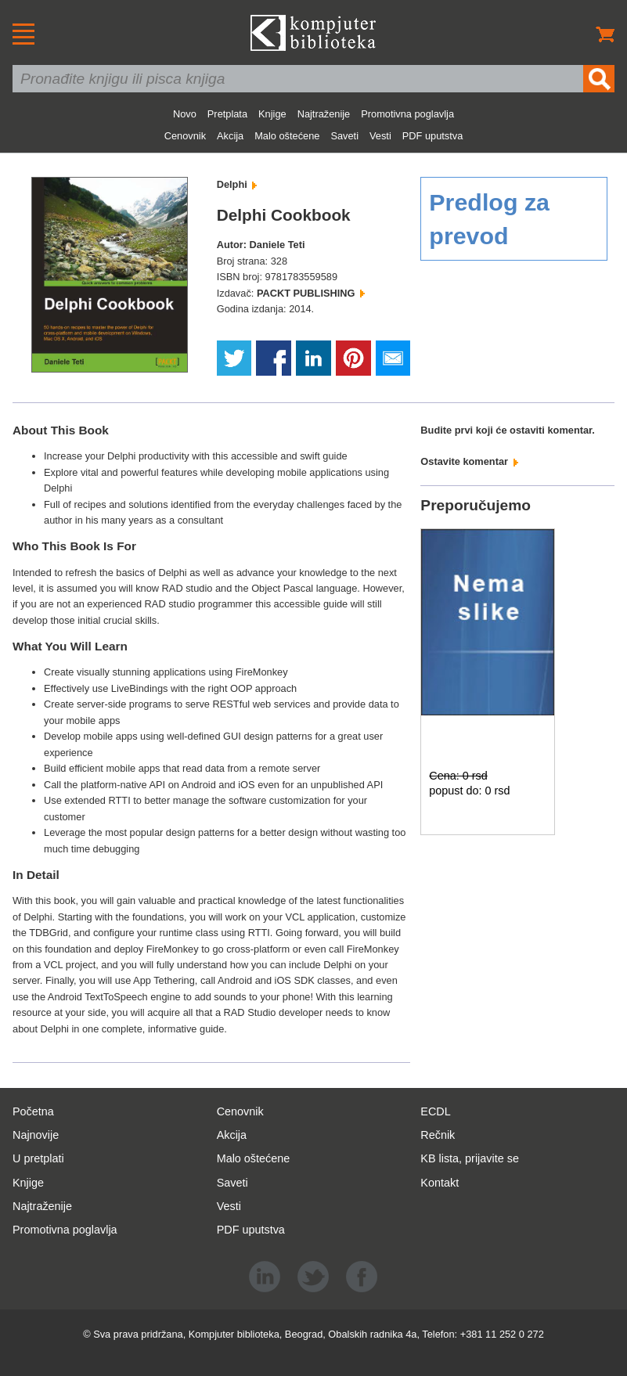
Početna (33, 1111)
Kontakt (439, 1182)
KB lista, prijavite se (469, 1158)
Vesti (380, 136)
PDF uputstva (432, 136)
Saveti (344, 136)
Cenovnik (185, 136)
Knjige (272, 114)
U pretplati (38, 1158)
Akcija (230, 136)
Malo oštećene (286, 136)
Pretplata (227, 114)
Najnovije (36, 1135)
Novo (184, 114)
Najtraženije (324, 114)
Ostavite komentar (468, 461)
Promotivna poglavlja (407, 114)
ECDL (435, 1111)
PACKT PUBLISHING (311, 293)
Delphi (237, 184)
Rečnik (437, 1135)
